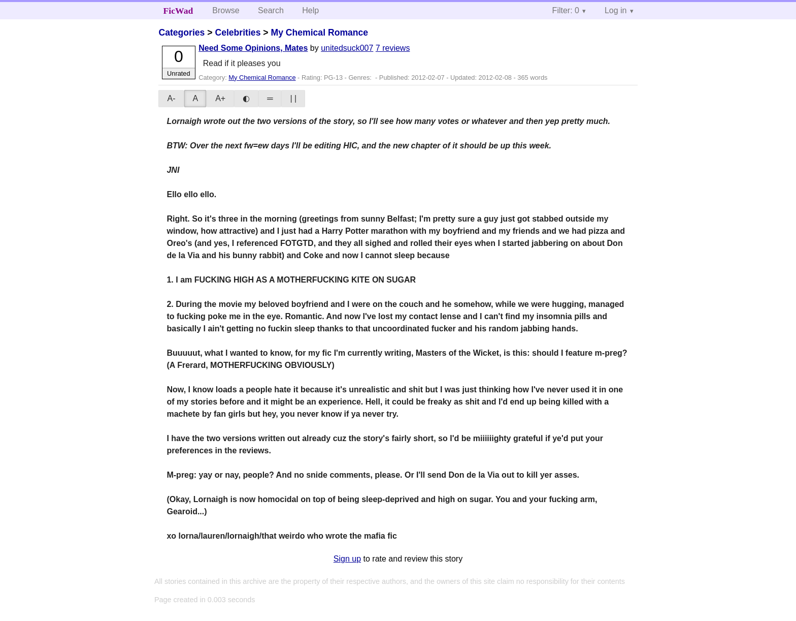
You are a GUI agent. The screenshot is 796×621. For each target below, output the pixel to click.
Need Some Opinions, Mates (253, 48)
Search (271, 10)
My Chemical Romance (319, 32)
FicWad (178, 11)
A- (171, 98)
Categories (181, 32)
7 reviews (393, 48)
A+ (220, 98)
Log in (616, 10)
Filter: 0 (565, 10)
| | (293, 98)
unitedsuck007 (347, 48)
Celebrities (237, 32)
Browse (225, 10)
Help (310, 10)
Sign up (347, 558)
